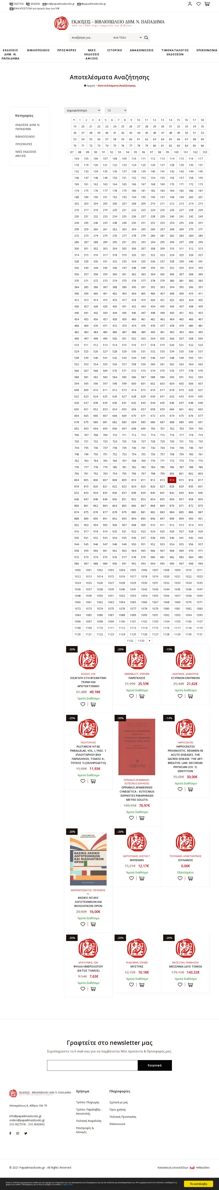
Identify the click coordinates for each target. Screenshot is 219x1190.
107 (105, 159)
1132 (130, 641)
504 (153, 339)
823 (124, 487)
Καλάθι (207, 3)
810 (133, 481)
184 (172, 191)
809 (124, 481)
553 (86, 365)
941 (181, 538)
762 (76, 461)
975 (105, 558)
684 (133, 423)
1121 (89, 635)
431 (124, 307)
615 (143, 391)
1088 (122, 616)
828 (172, 487)
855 (162, 500)
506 (172, 339)
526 (95, 352)
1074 (100, 609)
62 (146, 140)
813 (162, 481)
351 (162, 268)
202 (76, 204)
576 (172, 371)
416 (114, 301)
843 (181, 493)
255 (181, 223)
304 (114, 249)
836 (114, 493)
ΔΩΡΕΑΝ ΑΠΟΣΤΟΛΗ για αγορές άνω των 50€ (43, 8)
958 (76, 551)
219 (105, 211)
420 (153, 301)
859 (200, 500)
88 (79, 153)
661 (181, 410)
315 (86, 256)
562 (172, 365)
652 (95, 410)
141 (162, 172)
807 (105, 481)
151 (124, 178)
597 (105, 384)
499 (105, 339)
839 (143, 493)
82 (170, 146)
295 (162, 243)
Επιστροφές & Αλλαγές (85, 1142)
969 (181, 551)
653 (105, 410)
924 (153, 532)
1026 (100, 583)
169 (162, 185)
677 (200, 416)
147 (86, 178)
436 (172, 307)
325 (181, 256)
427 (86, 307)
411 (200, 294)
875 (86, 513)
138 (133, 172)
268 (172, 230)
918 (95, 532)
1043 (155, 590)
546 (153, 358)
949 (124, 545)
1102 (144, 622)
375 (124, 281)
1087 (111, 616)
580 (76, 378)
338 (172, 262)
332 (114, 262)
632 (172, 397)
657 (143, 410)
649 (200, 403)
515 (124, 346)
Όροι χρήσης (118, 1122)
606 (191, 384)
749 (86, 455)
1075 (111, 609)
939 (162, 538)
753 (124, 455)
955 (181, 545)
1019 (155, 577)
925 (162, 532)
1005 (133, 571)
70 (74, 146)
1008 (166, 571)
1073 (89, 609)
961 (105, 551)
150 (114, 178)
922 (133, 532)
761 (200, 455)
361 (124, 275)
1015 (111, 577)
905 (105, 526)
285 (200, 236)
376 (133, 281)
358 (95, 275)
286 (76, 243)
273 (86, 236)
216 (76, 211)
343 (86, 268)
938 (153, 538)
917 (86, 532)
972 (76, 558)
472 (114, 326)
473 (124, 326)
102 (195, 153)
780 (114, 468)
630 (153, 397)
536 (191, 352)
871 (181, 506)
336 (153, 262)
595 (86, 384)
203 (86, 204)
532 (153, 352)
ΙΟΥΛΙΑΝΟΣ (185, 870)
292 (133, 243)
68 (194, 140)
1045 (177, 590)
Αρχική (88, 86)
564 (191, 365)
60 (130, 140)
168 (153, 185)
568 (95, 371)
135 (105, 172)
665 (86, 416)
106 (95, 159)
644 (153, 403)
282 (172, 236)
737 (105, 448)
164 (114, 185)
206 (114, 204)
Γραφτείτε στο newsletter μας (109, 1055)
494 (191, 333)
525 (86, 352)
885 (181, 513)
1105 (177, 622)
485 (105, 333)
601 (143, 384)
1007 (155, 571)
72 (90, 146)
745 (181, 448)
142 (172, 172)
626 (114, 397)
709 (105, 436)
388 (114, 288)
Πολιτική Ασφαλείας (88, 1133)
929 (200, 532)
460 (133, 320)
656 (133, 410)
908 (133, 526)
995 (162, 564)
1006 (144, 571)
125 (143, 166)
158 (191, 178)
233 (105, 217)
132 (76, 172)
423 (181, 301)
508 (191, 339)
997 (181, 564)
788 (191, 468)
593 (200, 378)
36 (74, 133)
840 (153, 493)
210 (153, 204)
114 (172, 159)
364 (153, 275)
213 (181, 204)
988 (95, 564)
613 (124, 391)
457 (105, 320)
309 (162, 249)
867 (143, 506)
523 (200, 346)
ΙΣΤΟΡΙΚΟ (113, 51)
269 (181, 230)
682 (114, 423)
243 (200, 217)
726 (133, 442)
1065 (133, 603)
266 (153, 230)
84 (186, 146)
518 (153, 346)
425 (200, 301)
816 (191, 481)
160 (76, 185)
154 (153, 178)
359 (105, 275)
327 (200, 256)
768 (133, 461)
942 (191, 538)
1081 (177, 609)
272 (76, 236)
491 (162, 333)
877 (105, 513)
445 (124, 313)
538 (76, 358)
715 (162, 436)
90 (95, 153)
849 (105, 500)
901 (200, 519)
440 (76, 313)
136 (114, 172)
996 (172, 564)
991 (124, 564)
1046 (188, 590)
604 (172, 384)
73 (98, 146)
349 (143, 268)
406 (153, 294)
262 (114, 230)
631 (162, 397)
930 (76, 538)
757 (162, 455)
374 (114, 281)
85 (194, 146)
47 (162, 133)
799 (162, 474)
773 (181, 461)
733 (200, 442)
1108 (77, 628)
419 (143, 301)
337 (162, 262)
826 (153, 487)
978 (133, 558)
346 (114, 268)
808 (114, 481)
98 (159, 153)
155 (162, 178)
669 (124, 416)
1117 (177, 628)
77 (130, 146)
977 (124, 558)
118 (76, 166)
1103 (155, 622)
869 (162, 506)
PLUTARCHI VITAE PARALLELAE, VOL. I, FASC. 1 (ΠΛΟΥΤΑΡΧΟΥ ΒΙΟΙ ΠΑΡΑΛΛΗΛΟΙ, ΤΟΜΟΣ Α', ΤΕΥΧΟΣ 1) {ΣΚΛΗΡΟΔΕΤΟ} (88, 761)
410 (191, 294)
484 (95, 333)
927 (181, 532)
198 (172, 198)
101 (185, 153)
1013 (89, 577)
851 (124, 500)
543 (124, 358)
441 (86, 313)
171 (181, 185)
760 (191, 455)
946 (95, 545)
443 (105, 313)
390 (133, 288)
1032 (166, 583)
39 (98, 133)
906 (114, 526)
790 (76, 474)
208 (133, 204)
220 (114, 211)
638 (95, 403)
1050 (100, 596)
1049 (89, 596)
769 (143, 461)
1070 (188, 603)
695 (105, 429)
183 (162, 191)
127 (162, 166)
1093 (177, 616)
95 (135, 153)
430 (114, 307)
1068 (166, 603)
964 (133, 551)
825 (143, 487)
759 (181, 455)
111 (143, 159)
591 (181, 378)
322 (153, 256)
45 (146, 133)
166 (133, 185)
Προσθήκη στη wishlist (83, 707)
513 (105, 346)
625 (105, 397)
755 (143, 455)
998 (191, 564)
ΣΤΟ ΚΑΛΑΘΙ (93, 706)
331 (105, 262)
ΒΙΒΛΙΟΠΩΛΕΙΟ (42, 51)
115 (181, 159)
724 (114, 442)
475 (143, 326)
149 (105, 178)
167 (143, 185)
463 (162, 320)
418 (133, 301)
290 (114, 243)
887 (200, 513)
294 (153, 243)
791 (86, 474)
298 (191, 243)
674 (172, 416)
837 (124, 493)
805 (86, 481)
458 (114, 320)
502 (133, 339)
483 (86, 333)
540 (95, 358)
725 (124, 442)
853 (143, 500)
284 (191, 236)
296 (172, 243)
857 (181, 500)
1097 (89, 622)
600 (133, 384)
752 (114, 455)
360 (114, 275)
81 (162, 146)
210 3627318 (22, 3)
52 (202, 133)
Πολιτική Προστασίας (123, 1129)
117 (200, 159)
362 (133, 275)
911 (162, 526)
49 (178, 133)
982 (172, 558)
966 (153, 551)
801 (181, 474)
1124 (122, 635)
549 (181, 358)
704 (191, 429)
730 (172, 442)
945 (86, 545)
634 (191, 397)
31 (170, 127)
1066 (144, 603)
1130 (188, 635)
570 (114, 371)
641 (124, 403)
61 (138, 140)
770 (153, 461)
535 (181, 352)
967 (162, 551)
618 (172, 391)
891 (105, 519)
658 (153, 410)
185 (181, 191)
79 (146, 146)
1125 (133, 635)
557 (124, 365)
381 (181, 281)
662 (191, 410)
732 (191, 442)
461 (143, 320)
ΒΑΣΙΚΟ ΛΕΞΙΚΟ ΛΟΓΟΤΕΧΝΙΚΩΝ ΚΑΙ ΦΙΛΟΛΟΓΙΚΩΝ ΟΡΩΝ (88, 912)
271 (200, 230)
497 (86, 339)
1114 (144, 628)
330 (95, 262)
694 (95, 429)
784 (153, 468)
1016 (122, 577)
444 (114, 313)
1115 (155, 628)
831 (200, 487)
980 (153, 558)
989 (105, 564)
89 (87, 153)
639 (105, 403)
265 (143, 230)
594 (76, 384)
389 (124, 288)
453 (200, 313)
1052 (122, 596)
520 (172, 346)
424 (191, 301)
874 (76, 513)
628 (133, 397)
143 (181, 172)
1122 (100, 635)
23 (106, 127)
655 (124, 410)
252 (153, 223)
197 (162, 198)
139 (143, 172)
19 (74, 127)
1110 (100, 628)
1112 (122, 628)
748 (76, 455)
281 (162, 236)
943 (200, 538)
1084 (77, 616)
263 (124, 230)
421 (162, 301)
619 (181, 391)
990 (114, 564)
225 (162, 211)
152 (133, 178)
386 (95, 288)
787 (181, 468)
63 (154, 140)
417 (124, 301)
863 (105, 506)
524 (76, 352)
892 (114, 519)
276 (114, 236)
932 (95, 538)
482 (76, 333)
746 (191, 448)
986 (76, 564)
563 (181, 365)
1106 (188, 622)
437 (181, 307)
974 (95, 558)
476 (153, 326)
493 (181, 333)
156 (172, 178)
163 (105, 185)
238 (153, 217)
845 (200, 493)
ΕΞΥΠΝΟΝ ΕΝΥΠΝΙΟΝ (185, 679)
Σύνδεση (189, 3)
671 (143, 416)
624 (95, 397)
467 (200, 320)
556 (114, 365)
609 (86, 391)
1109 (89, 628)
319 (124, 256)
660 (172, 410)
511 (86, 346)
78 (138, 146)
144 (191, 172)
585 (124, 378)
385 (86, 288)
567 (86, 371)
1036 (77, 590)
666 (95, 416)
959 (86, 551)
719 (200, 436)
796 (133, 474)
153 (143, 178)
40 (106, 133)
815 (181, 481)
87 (71, 153)
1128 (166, 635)
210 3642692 (46, 3)
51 (194, 133)
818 (76, 487)
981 (162, 558)
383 (200, 281)
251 (143, 223)
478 (172, 326)
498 (95, 339)
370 (76, 281)
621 (200, 391)
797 (143, 474)
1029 (133, 583)
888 (76, 519)
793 (105, 474)
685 (143, 423)
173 (200, 185)
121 (105, 166)
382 (191, 281)
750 (95, 455)
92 (111, 153)
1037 (89, 590)
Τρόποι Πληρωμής (87, 1115)
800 (172, 474)
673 (162, 416)
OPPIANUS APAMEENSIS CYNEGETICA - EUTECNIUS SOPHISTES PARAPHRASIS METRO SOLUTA (136, 799)
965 (143, 551)
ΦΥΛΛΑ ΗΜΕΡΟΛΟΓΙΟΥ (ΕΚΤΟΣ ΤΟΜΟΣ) (88, 980)
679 (86, 423)
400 (95, 294)
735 (86, 448)
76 (122, 146)
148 (95, 178)
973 (86, 558)
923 (143, 532)
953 (162, 545)
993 (143, 564)
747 (200, 448)
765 (105, 461)
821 (105, 487)
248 (114, 223)
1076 (122, 609)
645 (162, 403)
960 (95, 551)
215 (200, 204)
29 (154, 127)
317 (105, 256)
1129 (177, 635)
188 (76, 198)
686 (153, 423)
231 (86, 217)
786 (172, 468)
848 (95, 500)
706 (76, 436)
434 (153, 307)
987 (86, 564)
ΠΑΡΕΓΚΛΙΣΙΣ (136, 679)
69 (202, 140)
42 (122, 133)
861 (86, 506)
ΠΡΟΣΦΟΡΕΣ (70, 51)
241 (181, 217)
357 (86, 275)
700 (153, 429)
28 (146, 127)
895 (143, 519)
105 (86, 159)
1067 (155, 603)
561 (162, 365)
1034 (188, 583)
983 (181, 558)
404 (133, 294)
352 (172, 268)
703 (181, 429)
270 (191, 230)
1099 (111, 622)
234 (114, 217)
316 (95, 256)
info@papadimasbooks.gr (120, 3)
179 (124, 191)
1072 (77, 609)
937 (143, 538)
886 (191, 513)
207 (124, 204)
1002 (100, 571)
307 (143, 249)
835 (105, 493)
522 (191, 346)
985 (200, 558)
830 (191, 487)
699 (143, 429)
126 (153, 166)
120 (95, 166)
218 (95, 211)
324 (172, 256)
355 (200, 268)
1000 (77, 571)
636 (76, 403)
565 (200, 365)
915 (200, 526)
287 (86, 243)
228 (191, 211)
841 (162, 493)
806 (95, 481)
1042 (144, 590)
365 (162, 275)
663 (200, 410)
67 (186, 140)
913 (181, 526)
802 (191, 474)
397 (200, 288)
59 (122, 140)
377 (143, 281)
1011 (199, 571)
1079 (155, 609)
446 (133, 313)
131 (200, 166)
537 (200, 352)
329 (86, 262)
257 (200, 223)
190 (95, 198)
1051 (111, 596)
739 (124, 448)
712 (133, 436)
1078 (144, 609)
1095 (199, 616)
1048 (77, 596)
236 (133, 217)
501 (124, 339)
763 (86, 461)
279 (143, 236)
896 (153, 519)
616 (153, 391)
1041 (133, 590)
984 (191, 558)
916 (76, 532)
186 (191, 191)
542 (114, 358)
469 (86, 326)
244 (76, 223)
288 (95, 243)
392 (153, 288)
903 (86, 526)
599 (124, 384)
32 (178, 127)
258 (76, 230)
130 (191, 166)
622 (76, 397)
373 (105, 281)
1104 (166, 622)
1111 (111, 628)
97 (151, 153)
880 (133, 513)
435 (162, 307)
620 (191, 391)
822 (114, 487)
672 (153, 416)
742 (153, 448)
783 (143, 468)
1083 (199, 609)
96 (143, 153)
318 (114, 256)
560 (153, 365)
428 (95, 307)
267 (162, 230)
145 (200, 172)
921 (124, 532)
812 (153, 481)
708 (95, 436)
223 (143, 211)
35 (202, 127)
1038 (100, 590)
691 (200, 423)
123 (124, 166)
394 (172, 288)
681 (105, 423)
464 (172, 320)
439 (200, 307)
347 (124, 268)
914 (191, 526)
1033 (177, 583)
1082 (188, 609)
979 (143, 558)
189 (86, 198)
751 (105, 455)
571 (124, 371)
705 (200, 429)
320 (133, 256)
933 (105, 538)
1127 (155, 635)
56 (98, 140)
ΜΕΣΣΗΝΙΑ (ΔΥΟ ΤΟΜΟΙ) (185, 980)
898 (172, 519)
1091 (155, 616)
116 (191, 159)
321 (143, 256)
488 (133, 333)
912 (172, 526)
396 (191, 288)
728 (153, 442)
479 (181, 326)
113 (162, 159)
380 (172, 281)
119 (86, 166)
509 (200, 339)
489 (143, 333)
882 (153, 513)
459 (124, 320)
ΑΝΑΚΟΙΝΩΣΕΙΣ (138, 51)
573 (143, 371)
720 (76, 442)
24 (114, 127)
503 (143, 339)
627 (124, 397)
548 (172, 358)
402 (114, 294)
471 (105, 326)
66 (178, 140)
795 (124, 474)
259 (86, 230)
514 (114, 346)
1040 (122, 590)
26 (130, 127)
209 (143, 204)
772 (172, 461)
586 (133, 378)
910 (153, 526)
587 (143, 378)
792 (95, 474)
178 (114, 191)
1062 (100, 603)
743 (162, 448)
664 (76, 416)
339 (181, 262)
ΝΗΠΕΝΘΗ (137, 870)
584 (114, 378)
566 (76, 371)
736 (95, 448)
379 (162, 281)
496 (76, 339)
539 (86, 358)
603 (162, 384)
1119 (199, 628)
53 (74, 140)
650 (76, 410)
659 (162, 410)
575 (162, 371)
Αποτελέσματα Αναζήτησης (117, 86)
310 (172, 249)
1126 (144, 635)
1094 (188, 616)
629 (143, 397)
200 (191, 198)
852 (133, 500)
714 (153, 436)
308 (153, 249)
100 (176, 153)
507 (181, 339)
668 (114, 416)
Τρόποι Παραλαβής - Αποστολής (89, 1124)
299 (200, 243)
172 (191, 185)
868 (153, 506)
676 (191, 416)
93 (119, 153)
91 (103, 153)
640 (114, 403)
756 (153, 455)
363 (143, 275)
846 (76, 500)
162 (95, 185)
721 (86, 442)
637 (86, 403)
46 (154, 133)
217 (86, 211)
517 (143, 346)
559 (143, 365)
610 (95, 391)
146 (76, 178)
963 (124, 551)
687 (162, 423)
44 (138, 133)
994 (153, 564)
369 (200, 275)
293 (143, 243)
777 (86, 468)
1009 (177, 571)
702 (172, 429)
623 (86, 397)
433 (143, 307)
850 (114, 500)
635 (200, 397)
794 (114, 474)
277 (124, 236)
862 (95, 506)
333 (124, 262)
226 (172, 211)
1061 (89, 603)
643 (143, 403)
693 (86, 429)
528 (114, 352)
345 (105, 268)
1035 (199, 583)
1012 (77, 577)
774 (191, 461)
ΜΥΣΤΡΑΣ (137, 978)
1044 (166, 590)
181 (143, 191)
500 (114, 339)
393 (162, 288)
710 (114, 436)
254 (172, 223)
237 (143, 217)
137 (124, 172)
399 (86, 294)
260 (95, 230)
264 (133, 230)
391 (143, 288)
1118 (188, 628)
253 (162, 223)
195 (143, 198)
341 (200, 262)
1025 (89, 583)
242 (191, 217)
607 (200, 384)
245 (86, 223)
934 (114, 538)
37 (82, 133)
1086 (100, 616)
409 (181, 294)
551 (200, 358)
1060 (77, 603)
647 (181, 403)
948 (114, 545)
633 (181, 397)
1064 (122, 603)
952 (153, 545)
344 (95, 268)
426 (76, 307)
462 (153, 320)
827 (162, 487)
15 (178, 121)
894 (133, 519)
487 (124, 333)
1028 (122, 583)
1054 (144, 596)
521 (181, 346)
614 (133, 391)
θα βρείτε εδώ (53, 1186)
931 (86, 538)
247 (105, 223)
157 (181, 178)
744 (172, 448)
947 (105, 545)
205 (105, 204)
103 (204, 153)
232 (95, 217)
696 (114, 429)
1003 (111, 571)
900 (191, 519)
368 (191, 275)
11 (146, 121)
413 (86, 301)
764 (95, 461)
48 (170, 133)
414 (95, 301)
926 (172, 532)
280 (153, 236)
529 (124, 352)
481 (200, 326)
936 (133, 538)
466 (191, 320)
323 (162, 256)
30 (162, 127)
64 (162, 140)
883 (162, 513)
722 (95, 442)
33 (186, 127)
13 (162, 121)
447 (143, 313)
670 (133, 416)
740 (133, 448)
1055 (155, 596)
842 (172, 493)
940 (172, 538)
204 (95, 204)
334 (133, 262)
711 (124, 436)
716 (172, 436)
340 (191, 262)
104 (76, 159)
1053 (133, 596)
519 (162, 346)
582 (95, 378)
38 (90, 133)
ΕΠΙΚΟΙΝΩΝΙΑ (200, 51)
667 (105, 416)
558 (133, 365)
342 (76, 268)
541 (105, 358)
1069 (177, 603)
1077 (133, 609)
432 (133, 307)
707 (86, 436)
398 (76, 294)
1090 (144, 616)
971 (200, 551)
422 (172, 301)
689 (181, 423)
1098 (100, 622)
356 (76, 275)
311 (181, 249)
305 (124, 249)
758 (172, 455)
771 (162, 461)
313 (200, 249)
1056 (166, 596)
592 (191, 378)
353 (181, 268)
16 (186, 121)
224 (153, 211)
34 (194, 127)
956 (191, 545)
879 (124, 513)
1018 (144, 577)
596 (95, 384)
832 (76, 493)
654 (114, 410)
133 (86, 172)
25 (122, 127)
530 (133, 352)
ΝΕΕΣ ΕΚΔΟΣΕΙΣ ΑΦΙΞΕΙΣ (92, 54)
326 (191, 256)
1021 (177, 577)
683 (124, 423)
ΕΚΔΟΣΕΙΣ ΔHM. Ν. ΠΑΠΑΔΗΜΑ (16, 54)
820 (95, 487)
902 (76, 526)
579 (200, 371)
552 (76, 365)
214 (191, 204)
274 (95, 236)
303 (105, 249)
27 (138, 127)
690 (191, 423)
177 (105, 191)
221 (124, 211)
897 (162, 519)
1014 (100, 577)
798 (153, 474)
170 (172, 185)
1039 (111, 590)
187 (200, 191)
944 (76, 545)
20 (82, 127)
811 (143, 481)
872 (191, 506)
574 (153, 371)
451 (181, 313)
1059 (199, 596)
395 (181, 288)
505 (162, 339)
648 (191, 403)
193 (124, 198)
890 (95, 519)
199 (181, 198)
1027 (111, 583)
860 (76, 506)
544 (133, 358)
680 (95, 423)
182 (153, 191)
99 (167, 153)
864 (114, 506)
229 (200, 211)
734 (76, 448)
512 (95, 346)
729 (162, 442)
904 (95, 526)
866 (133, 506)
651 (86, 410)
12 (154, 121)
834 (95, 493)
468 (76, 326)
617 (162, 391)
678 (76, 423)
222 (133, 211)
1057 (177, 596)
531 (143, 352)
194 (133, 198)
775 (200, 461)
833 (86, 493)
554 (95, 365)
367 (181, 275)
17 (194, 121)
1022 (188, 577)
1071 (199, 603)
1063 (111, 603)
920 (114, 532)
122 (114, 166)
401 (105, 294)
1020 (166, 577)
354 (191, 268)
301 (86, 249)
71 (82, 146)
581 (86, 378)
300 (76, 249)
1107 (199, 622)
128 (172, 166)
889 (86, 519)
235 (124, 217)
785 (162, 468)
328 (76, 262)
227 (181, 211)
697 (124, 429)
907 (124, 526)
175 (86, 191)
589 (162, 378)
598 (114, 384)
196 (153, 198)
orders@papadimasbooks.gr (79, 3)
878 (114, 513)
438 (191, 307)
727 (143, 442)
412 (76, 301)
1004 (122, 571)
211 (162, 204)
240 (172, 217)
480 (191, 326)
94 (127, 153)
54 (82, 140)
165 (124, 185)
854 (153, 500)
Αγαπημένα (198, 3)
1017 (133, 577)
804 (76, 481)
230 (76, 217)
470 (95, 326)
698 (133, 429)
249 (124, 223)
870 (172, 506)
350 (153, 268)
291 (124, 243)
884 (172, 513)
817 (200, 481)
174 (76, 191)
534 (172, 352)
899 (181, 519)
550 (191, 358)
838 (133, 493)
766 (114, 461)
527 (105, 352)
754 (133, 455)
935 (124, 538)
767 (124, 461)
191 (105, 198)
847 (86, 500)
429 (105, 307)
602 (153, 384)
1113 (133, 628)
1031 (155, 583)
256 (191, 223)
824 (133, 487)
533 (162, 352)
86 (202, 146)
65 (170, 140)
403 (124, 294)
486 (114, 333)
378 (153, 281)
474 (133, 326)
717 (181, 436)
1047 (199, 590)
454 (76, 320)
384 (76, 288)
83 (178, 146)
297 (181, 243)
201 (200, 198)
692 (76, 429)
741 (143, 448)
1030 (144, 583)
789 (200, 468)
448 (153, 313)
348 (133, 268)
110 (133, 159)
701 (162, 429)
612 (114, 391)
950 (133, 545)
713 (143, 436)
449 (162, 313)
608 (76, 391)
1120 (77, 635)
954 (172, 545)
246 (95, 223)
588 (153, 378)
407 (162, 294)
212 (172, 204)
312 (191, 249)
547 (162, 358)
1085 (89, 616)
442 (95, 313)
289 (105, 243)
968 (172, 551)
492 (172, 333)
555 (105, 365)
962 (114, 551)
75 (114, 146)
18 (202, 121)
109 (124, 159)
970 (191, 551)
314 (76, 256)
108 (114, 159)
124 (133, 166)
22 (98, 127)
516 (133, 346)
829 (181, 487)
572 (133, 371)
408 (172, 294)
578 (191, 371)
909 (143, 526)
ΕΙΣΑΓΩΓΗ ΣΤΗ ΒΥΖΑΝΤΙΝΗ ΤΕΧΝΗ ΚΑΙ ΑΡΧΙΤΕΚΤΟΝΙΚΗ (88, 683)
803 (200, 474)
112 (153, 159)
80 (154, 146)
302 (95, 249)
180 (133, 191)
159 (200, 178)
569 (105, 371)
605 (181, 384)
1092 (166, 616)
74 (106, 146)
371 (86, 281)
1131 (199, 635)
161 (86, 185)
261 (105, 230)
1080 (166, 609)
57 (106, 140)
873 (200, 506)
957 (200, 545)
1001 (89, 571)
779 (105, 468)
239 (162, 217)
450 (172, 313)
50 (186, 133)
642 (133, 403)
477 (162, 326)
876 (95, 513)
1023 (199, 577)
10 (138, 121)
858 (191, 500)
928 (191, 532)
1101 (133, 622)
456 (95, 320)
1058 (188, 596)
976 (114, 558)
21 (90, 127)
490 (153, 333)
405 (143, 294)
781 (124, 468)
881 (143, 513)
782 (133, 468)
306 (133, 249)
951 (143, 545)
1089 (133, 616)
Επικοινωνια (117, 1136)
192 (114, 198)
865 (124, 506)
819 (86, 487)
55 (90, 140)
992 (133, 564)
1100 (122, 622)
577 (181, 371)
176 (95, 191)
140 (153, 172)
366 (172, 275)
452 (191, 313)
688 (172, 423)
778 (95, 468)
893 (124, 519)
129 (181, 166)
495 (200, 333)
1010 (188, 571)
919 (105, 532)
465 (181, 320)
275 (105, 236)
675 (181, 416)
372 (95, 281)
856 (172, 500)
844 (191, 493)
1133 (141, 641)
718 (191, 436)
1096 (77, 622)
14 (170, 121)
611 (105, 391)
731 (181, 442)
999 (200, 564)
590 (172, 378)
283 (181, 236)
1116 (166, 628)
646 (172, 403)
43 (130, 133)
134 (95, 172)
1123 (111, 635)
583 (105, 378)
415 (105, 301)
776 (76, 468)
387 (105, 288)
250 (133, 223)
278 (133, 236)
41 (114, 133)
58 (114, 140)
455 (86, 320)
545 (143, 358)
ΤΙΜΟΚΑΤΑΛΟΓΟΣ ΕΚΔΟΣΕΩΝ (170, 52)
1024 (77, 583)
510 (76, 346)
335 (143, 262)
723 (105, 442)
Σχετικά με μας (119, 1115)
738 (114, 448)
